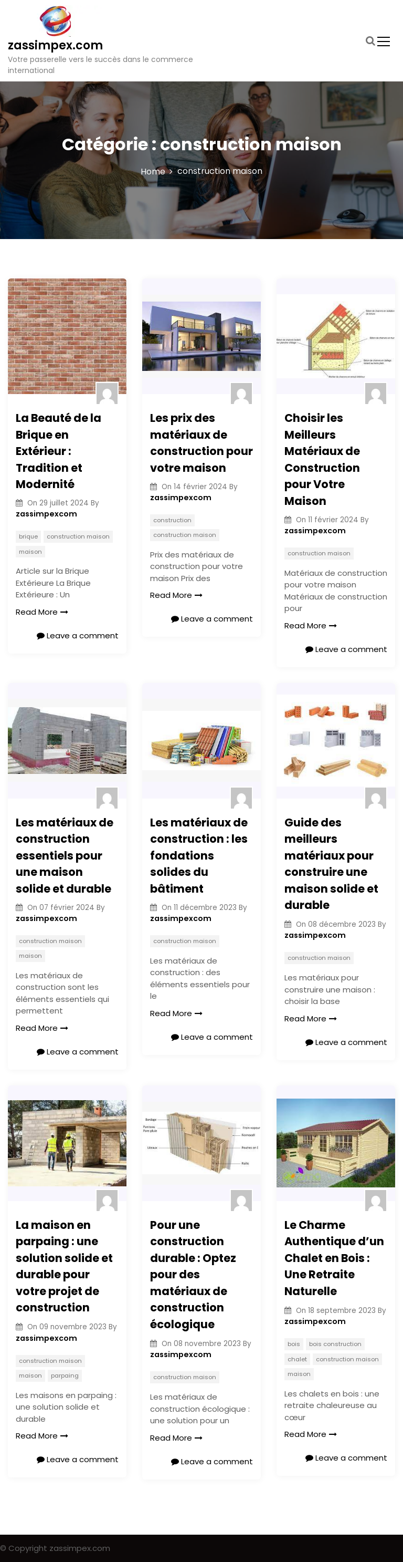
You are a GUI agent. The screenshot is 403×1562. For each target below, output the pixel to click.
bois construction (335, 1344)
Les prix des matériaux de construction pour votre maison (201, 442)
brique (28, 536)
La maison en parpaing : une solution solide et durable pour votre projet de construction (64, 1266)
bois (294, 1344)
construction (172, 520)
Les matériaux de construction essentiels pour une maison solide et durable (64, 855)
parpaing (65, 1375)
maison (30, 551)
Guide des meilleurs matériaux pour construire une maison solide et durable (331, 864)
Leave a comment (78, 635)
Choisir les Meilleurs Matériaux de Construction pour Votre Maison (322, 459)
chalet (297, 1359)
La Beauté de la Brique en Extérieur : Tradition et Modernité (58, 451)
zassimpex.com (55, 45)
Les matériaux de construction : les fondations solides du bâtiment (199, 855)
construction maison (78, 536)
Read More (42, 611)
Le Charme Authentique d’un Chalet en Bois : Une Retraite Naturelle (334, 1258)
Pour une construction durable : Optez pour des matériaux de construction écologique (193, 1274)
